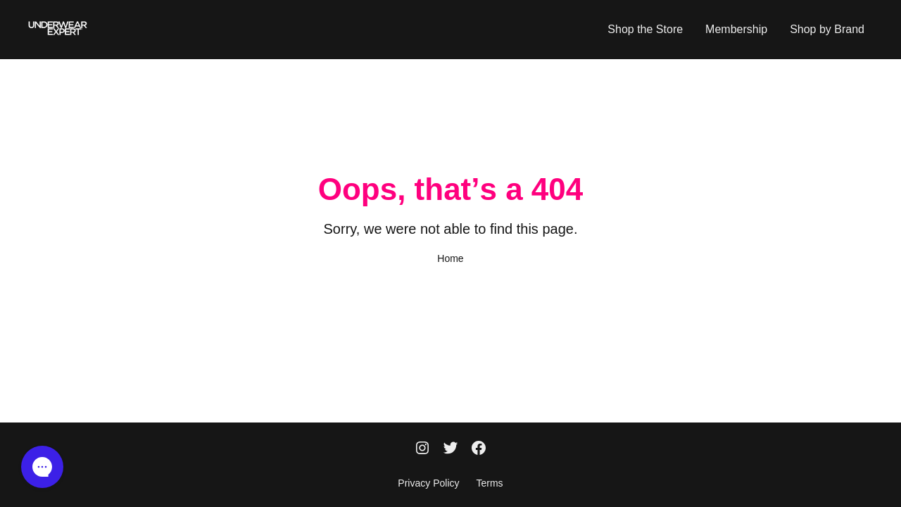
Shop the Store (645, 29)
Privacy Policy (428, 483)
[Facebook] (478, 449)
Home (450, 258)
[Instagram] (422, 449)
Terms (490, 483)
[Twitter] (450, 449)
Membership (736, 29)
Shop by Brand (827, 29)
